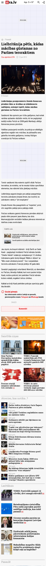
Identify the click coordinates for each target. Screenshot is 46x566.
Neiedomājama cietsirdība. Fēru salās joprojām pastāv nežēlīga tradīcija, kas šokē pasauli (27, 508)
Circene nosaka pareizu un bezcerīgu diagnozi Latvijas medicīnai (27, 520)
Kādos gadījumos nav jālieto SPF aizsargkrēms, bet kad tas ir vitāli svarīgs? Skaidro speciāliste (24, 478)
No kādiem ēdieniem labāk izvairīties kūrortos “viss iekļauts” (26, 469)
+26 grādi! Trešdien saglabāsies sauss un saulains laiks (26, 413)
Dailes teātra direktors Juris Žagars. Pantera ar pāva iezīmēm (25, 406)
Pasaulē (8, 39)
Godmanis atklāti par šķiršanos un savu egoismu (25, 421)
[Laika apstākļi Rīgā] (28, 2)
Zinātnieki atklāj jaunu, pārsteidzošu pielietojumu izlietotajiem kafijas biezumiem (25, 236)
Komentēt (23, 309)
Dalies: (14, 302)
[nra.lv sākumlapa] (11, 2)
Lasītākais (7, 485)
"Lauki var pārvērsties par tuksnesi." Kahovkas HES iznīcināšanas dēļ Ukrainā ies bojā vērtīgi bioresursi (26, 429)
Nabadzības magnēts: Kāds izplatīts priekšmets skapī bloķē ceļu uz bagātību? (27, 547)
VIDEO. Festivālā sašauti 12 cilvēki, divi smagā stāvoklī (27, 492)
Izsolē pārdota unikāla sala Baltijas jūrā (25, 240)
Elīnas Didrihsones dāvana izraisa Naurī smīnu (25, 438)
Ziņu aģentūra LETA (8, 57)
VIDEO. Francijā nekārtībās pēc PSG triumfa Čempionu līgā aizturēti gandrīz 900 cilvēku (34, 360)
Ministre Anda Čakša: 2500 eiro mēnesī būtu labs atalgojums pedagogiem (23, 461)
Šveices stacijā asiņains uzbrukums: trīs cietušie (10, 385)
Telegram (24, 297)
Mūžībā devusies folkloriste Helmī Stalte (25, 445)
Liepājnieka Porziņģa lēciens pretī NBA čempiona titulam (25, 452)
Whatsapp (34, 297)
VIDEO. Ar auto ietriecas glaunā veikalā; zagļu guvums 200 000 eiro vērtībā (34, 386)
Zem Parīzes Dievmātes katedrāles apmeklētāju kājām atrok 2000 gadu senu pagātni (11, 360)
